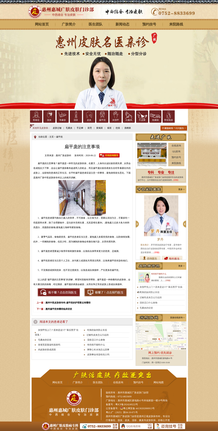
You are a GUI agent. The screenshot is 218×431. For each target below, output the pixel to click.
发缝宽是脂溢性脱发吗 (49, 345)
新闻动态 (122, 24)
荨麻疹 (62, 120)
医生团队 (96, 24)
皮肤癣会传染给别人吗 (98, 354)
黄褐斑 (99, 128)
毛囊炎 (69, 128)
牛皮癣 (142, 120)
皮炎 (89, 120)
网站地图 (159, 382)
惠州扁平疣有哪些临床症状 (58, 309)
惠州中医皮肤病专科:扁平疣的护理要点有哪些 (68, 303)
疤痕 (118, 128)
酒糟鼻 (127, 128)
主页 (51, 137)
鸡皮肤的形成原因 (47, 349)
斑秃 (90, 128)
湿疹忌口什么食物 (96, 340)
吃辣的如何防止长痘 (97, 330)
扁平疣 (102, 120)
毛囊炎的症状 (44, 340)
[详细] (157, 252)
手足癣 (80, 128)
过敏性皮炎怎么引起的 (98, 335)
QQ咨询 (176, 151)
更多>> (181, 189)
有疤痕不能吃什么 (96, 345)
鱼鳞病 (155, 120)
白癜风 (129, 120)
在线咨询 (176, 145)
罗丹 (160, 239)
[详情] (175, 180)
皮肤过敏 (57, 128)
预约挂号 (149, 24)
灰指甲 (115, 120)
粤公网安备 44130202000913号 (139, 408)
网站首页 (42, 24)
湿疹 (76, 120)
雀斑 (109, 128)
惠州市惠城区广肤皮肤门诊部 (121, 416)
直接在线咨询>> (177, 317)
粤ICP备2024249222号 (126, 404)
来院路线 (176, 24)
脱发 (49, 120)
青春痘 (36, 120)
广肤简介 (69, 24)
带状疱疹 (168, 120)
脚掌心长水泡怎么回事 (98, 349)
